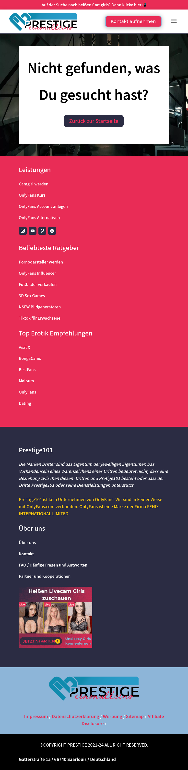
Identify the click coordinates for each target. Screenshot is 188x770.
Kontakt (26, 554)
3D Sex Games (32, 295)
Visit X (24, 347)
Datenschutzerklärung (75, 716)
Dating (25, 403)
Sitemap (135, 716)
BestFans (27, 369)
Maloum (26, 381)
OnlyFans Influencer (37, 273)
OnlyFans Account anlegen (43, 206)
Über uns (27, 542)
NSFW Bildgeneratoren (40, 307)
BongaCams (30, 358)
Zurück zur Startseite (93, 120)
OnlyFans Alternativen (39, 217)
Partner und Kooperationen (45, 576)
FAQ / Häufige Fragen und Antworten (53, 565)
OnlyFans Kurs (32, 195)
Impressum (36, 716)
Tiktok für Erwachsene (39, 318)
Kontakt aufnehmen (133, 21)
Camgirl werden (33, 184)
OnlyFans (27, 392)
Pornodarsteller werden (41, 262)
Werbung (112, 716)
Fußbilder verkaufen (38, 284)
